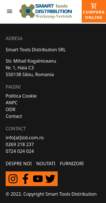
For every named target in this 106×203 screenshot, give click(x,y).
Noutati (45, 163)
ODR (10, 109)
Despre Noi (19, 163)
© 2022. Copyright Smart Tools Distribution (51, 194)
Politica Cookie (21, 96)
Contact (14, 116)
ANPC (12, 103)
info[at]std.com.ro (25, 137)
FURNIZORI (72, 163)
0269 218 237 (20, 144)
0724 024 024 (20, 151)
